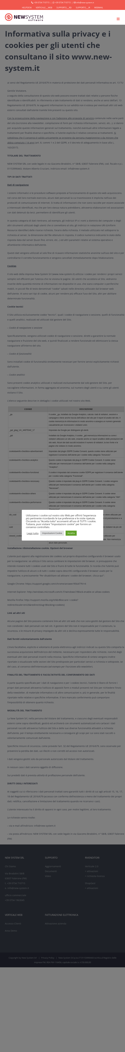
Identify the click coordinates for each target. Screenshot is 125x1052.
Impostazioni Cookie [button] (52, 533)
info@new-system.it (85, 2)
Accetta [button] (71, 533)
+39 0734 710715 (41, 2)
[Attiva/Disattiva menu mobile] (118, 19)
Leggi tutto (33, 533)
